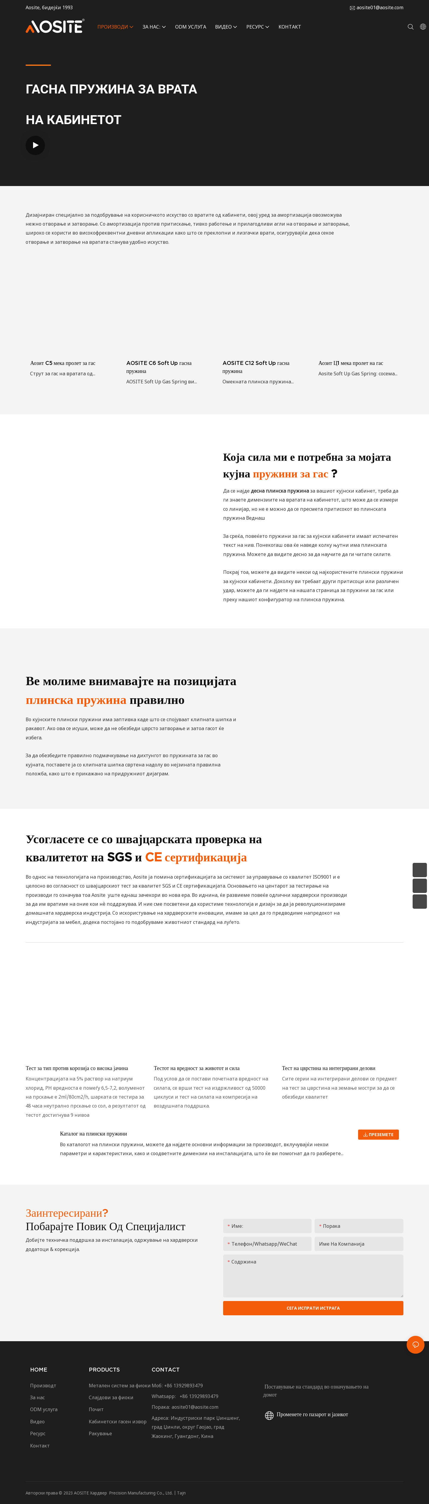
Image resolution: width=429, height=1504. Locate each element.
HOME (38, 1369)
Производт (43, 1385)
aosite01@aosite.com (380, 7)
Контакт (40, 1445)
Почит (96, 1409)
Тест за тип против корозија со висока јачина (77, 1068)
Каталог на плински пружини (93, 1133)
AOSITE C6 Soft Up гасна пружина (159, 367)
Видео (37, 1421)
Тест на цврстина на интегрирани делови (328, 1068)
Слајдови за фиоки (111, 1397)
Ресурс (39, 1433)
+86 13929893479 (183, 1385)
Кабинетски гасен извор (118, 1421)
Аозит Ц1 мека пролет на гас (350, 363)
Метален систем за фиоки (120, 1385)
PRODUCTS (104, 1369)
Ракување (100, 1433)
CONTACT (166, 1369)
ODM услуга (43, 1409)
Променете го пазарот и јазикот (305, 1414)
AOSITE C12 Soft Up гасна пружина (256, 367)
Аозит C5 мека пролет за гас (62, 363)
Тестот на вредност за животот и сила (197, 1068)
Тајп (181, 1493)
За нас (37, 1397)
